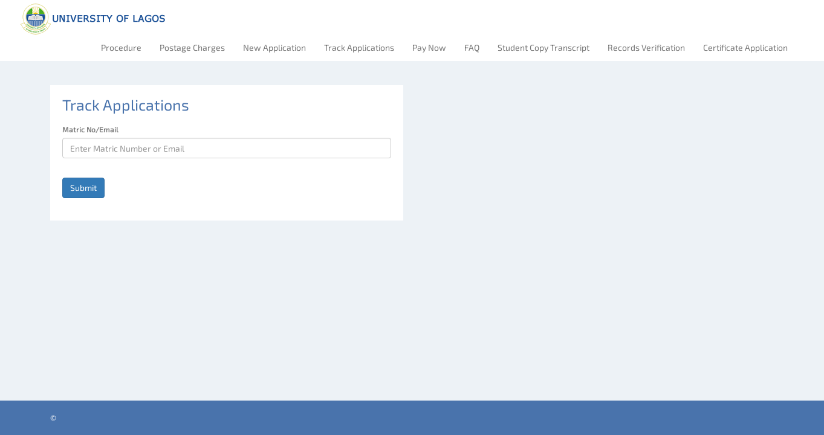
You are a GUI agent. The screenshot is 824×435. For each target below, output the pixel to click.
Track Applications (359, 47)
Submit (83, 187)
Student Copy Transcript (543, 47)
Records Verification (646, 47)
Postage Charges (192, 47)
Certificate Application (745, 47)
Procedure (121, 47)
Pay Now (429, 47)
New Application (274, 47)
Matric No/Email (90, 129)
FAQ (471, 47)
